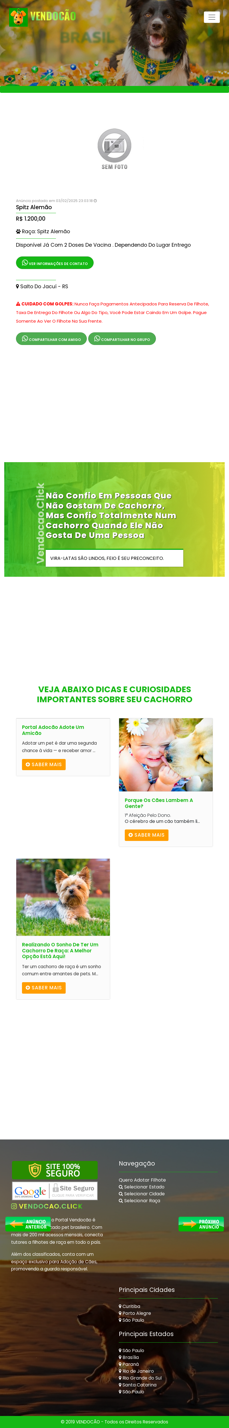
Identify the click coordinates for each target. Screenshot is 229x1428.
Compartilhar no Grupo (122, 338)
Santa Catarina (137, 1385)
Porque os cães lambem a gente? (159, 803)
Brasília (129, 1357)
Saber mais (44, 764)
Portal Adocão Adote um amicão (53, 730)
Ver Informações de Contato (55, 262)
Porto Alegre (135, 1313)
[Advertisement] (114, 408)
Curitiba (129, 1306)
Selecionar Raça (139, 1200)
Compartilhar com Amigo (51, 338)
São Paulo (131, 1320)
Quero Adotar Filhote (142, 1180)
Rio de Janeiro (136, 1371)
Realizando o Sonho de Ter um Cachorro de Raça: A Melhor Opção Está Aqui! (60, 950)
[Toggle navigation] (212, 17)
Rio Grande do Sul (140, 1378)
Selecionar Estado (141, 1187)
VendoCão (42, 17)
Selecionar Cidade (142, 1193)
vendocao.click (47, 1206)
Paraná (129, 1364)
